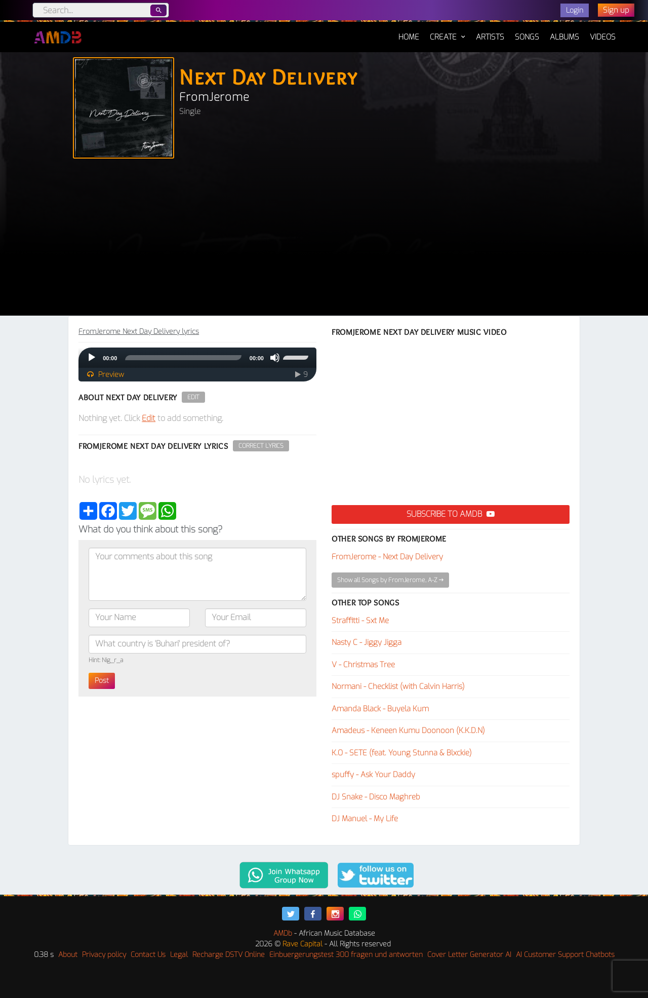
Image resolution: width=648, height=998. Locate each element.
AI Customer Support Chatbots (565, 954)
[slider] (183, 357)
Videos (603, 37)
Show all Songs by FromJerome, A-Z (390, 580)
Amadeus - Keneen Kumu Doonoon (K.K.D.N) (408, 730)
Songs (527, 37)
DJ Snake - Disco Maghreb (376, 797)
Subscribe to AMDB (451, 514)
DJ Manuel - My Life (365, 819)
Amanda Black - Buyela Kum (380, 709)
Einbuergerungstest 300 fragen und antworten (346, 954)
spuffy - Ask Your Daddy (373, 775)
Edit (193, 397)
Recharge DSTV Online (228, 954)
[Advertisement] (324, 240)
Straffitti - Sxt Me (360, 621)
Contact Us (148, 954)
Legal (179, 954)
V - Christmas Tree (363, 665)
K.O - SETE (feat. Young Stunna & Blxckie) (402, 753)
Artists (490, 37)
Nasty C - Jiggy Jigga (366, 642)
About (67, 954)
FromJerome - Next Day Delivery (387, 557)
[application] (197, 358)
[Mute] (275, 358)
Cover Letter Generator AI (469, 954)
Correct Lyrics (261, 446)
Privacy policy (104, 954)
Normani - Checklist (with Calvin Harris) (398, 686)
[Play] (92, 358)
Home (408, 32)
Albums (564, 37)
